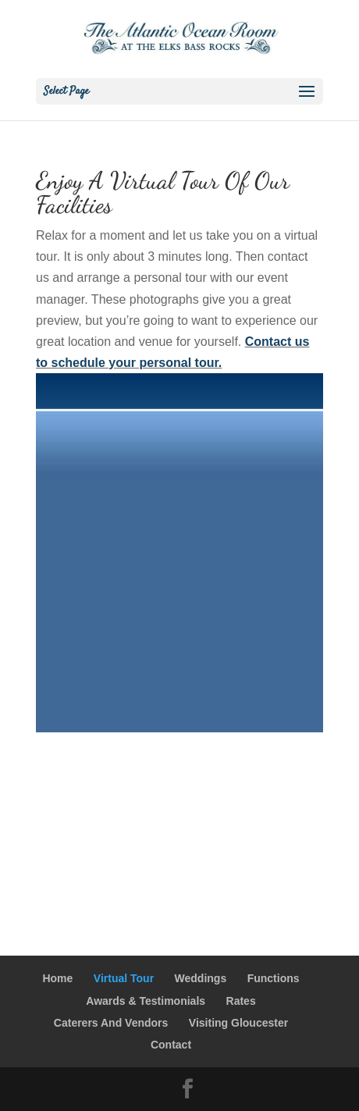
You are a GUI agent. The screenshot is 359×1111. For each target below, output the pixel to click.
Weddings (201, 978)
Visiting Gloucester (238, 1023)
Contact (171, 1044)
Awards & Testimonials (145, 1001)
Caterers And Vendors (111, 1023)
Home (57, 978)
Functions (273, 978)
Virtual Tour (124, 978)
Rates (241, 1001)
